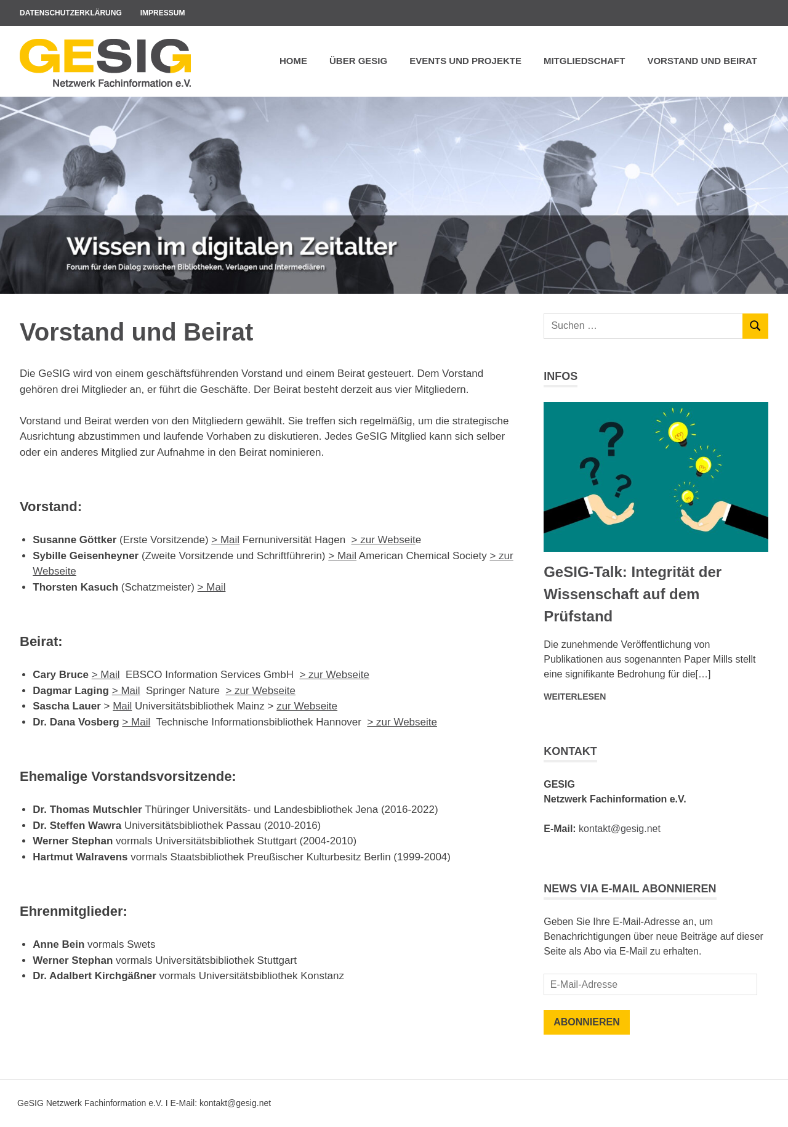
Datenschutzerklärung (71, 13)
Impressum (162, 13)
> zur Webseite (334, 675)
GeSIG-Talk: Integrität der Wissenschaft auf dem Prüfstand (633, 594)
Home (293, 60)
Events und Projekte (465, 60)
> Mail (225, 540)
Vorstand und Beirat (702, 60)
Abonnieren (586, 1022)
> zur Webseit (384, 540)
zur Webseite (306, 706)
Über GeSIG (358, 60)
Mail (346, 556)
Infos (560, 376)
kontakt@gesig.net (620, 828)
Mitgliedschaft (584, 60)
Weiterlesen (575, 696)
